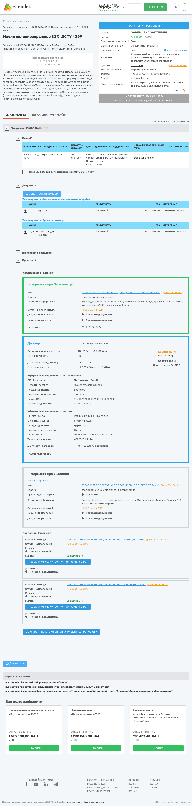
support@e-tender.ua (111, 7)
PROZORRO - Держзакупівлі (100, 780)
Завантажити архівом (42, 193)
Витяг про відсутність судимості (144, 96)
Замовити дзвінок (108, 10)
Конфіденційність (74, 802)
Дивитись (34, 748)
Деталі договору (39, 453)
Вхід (134, 7)
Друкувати (15, 663)
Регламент (155, 780)
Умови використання (94, 802)
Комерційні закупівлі (98, 791)
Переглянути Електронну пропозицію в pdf (58, 561)
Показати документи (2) (42, 571)
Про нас (132, 791)
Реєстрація (155, 7)
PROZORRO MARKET (96, 784)
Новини (132, 784)
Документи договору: (40, 446)
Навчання (133, 780)
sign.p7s (42, 210)
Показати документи (97, 314)
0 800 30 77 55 (108, 5)
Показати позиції (38, 551)
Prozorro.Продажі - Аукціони (102, 787)
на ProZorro (56, 45)
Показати (90, 494)
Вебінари (154, 784)
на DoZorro (70, 45)
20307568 (137, 65)
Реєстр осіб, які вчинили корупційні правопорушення (144, 100)
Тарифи (153, 787)
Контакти (133, 787)
